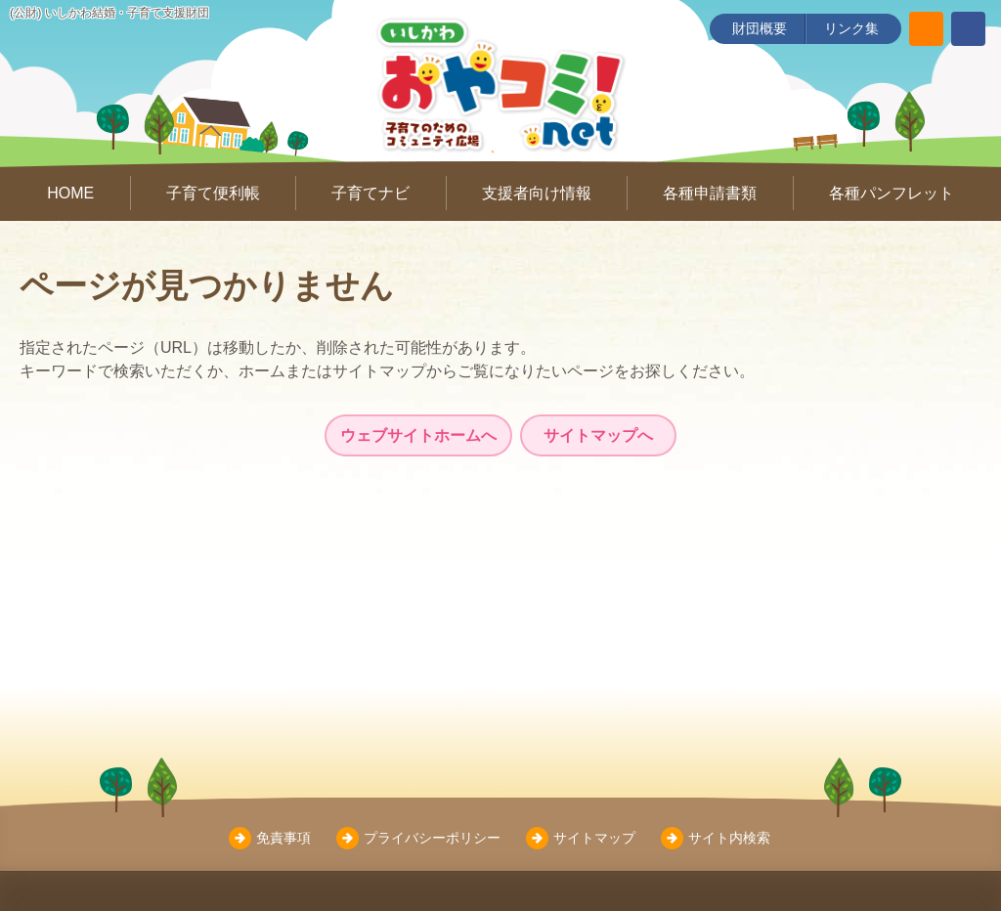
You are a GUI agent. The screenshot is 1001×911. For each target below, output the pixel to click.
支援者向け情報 (536, 193)
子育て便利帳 (213, 193)
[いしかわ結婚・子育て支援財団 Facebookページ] (968, 29)
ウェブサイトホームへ (418, 435)
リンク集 (851, 28)
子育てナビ (370, 193)
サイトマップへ (598, 435)
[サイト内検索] (926, 29)
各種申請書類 (710, 193)
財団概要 (759, 28)
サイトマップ (594, 838)
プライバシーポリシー (432, 838)
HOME (70, 193)
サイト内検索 (729, 838)
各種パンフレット (891, 193)
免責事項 (283, 838)
